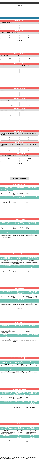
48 (9, 139)
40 (28, 137)
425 (28, 35)
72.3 (10, 148)
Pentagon (28, 160)
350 (9, 37)
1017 (10, 58)
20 (9, 137)
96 (28, 139)
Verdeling (28, 115)
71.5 (29, 148)
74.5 (10, 150)
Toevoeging (29, 105)
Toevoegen (10, 115)
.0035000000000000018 (10, 95)
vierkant (10, 160)
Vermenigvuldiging (10, 105)
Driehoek (9, 158)
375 (28, 37)
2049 (10, 60)
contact (22, 460)
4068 (29, 60)
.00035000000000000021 (29, 95)
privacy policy (18, 460)
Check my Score (19, 178)
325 (9, 35)
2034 (29, 58)
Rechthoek (29, 158)
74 (28, 150)
